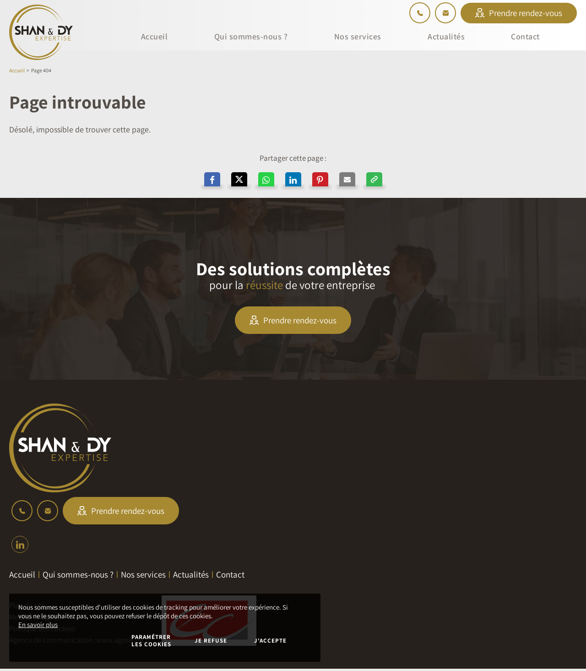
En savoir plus (38, 624)
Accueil (17, 70)
